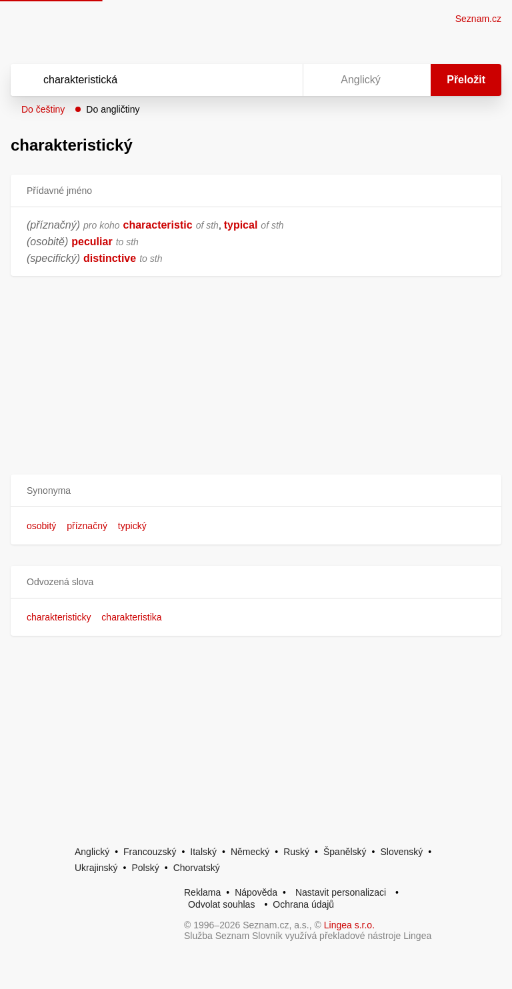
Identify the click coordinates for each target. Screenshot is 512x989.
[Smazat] (250, 80)
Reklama (202, 892)
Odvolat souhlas (221, 904)
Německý (250, 851)
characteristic (158, 225)
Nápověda (256, 892)
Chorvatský (196, 867)
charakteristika (131, 617)
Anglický (92, 851)
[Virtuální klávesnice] (280, 80)
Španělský (345, 851)
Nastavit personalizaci (340, 892)
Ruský (296, 851)
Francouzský (149, 851)
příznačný (87, 525)
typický (132, 525)
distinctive (109, 258)
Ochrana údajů (303, 904)
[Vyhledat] (139, 80)
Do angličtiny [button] (112, 109)
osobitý (41, 525)
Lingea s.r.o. (349, 925)
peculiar (91, 241)
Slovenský (401, 851)
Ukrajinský (96, 867)
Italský (203, 851)
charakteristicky (59, 617)
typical (241, 225)
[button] (256, 491)
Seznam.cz (478, 18)
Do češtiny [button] (43, 109)
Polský (145, 867)
